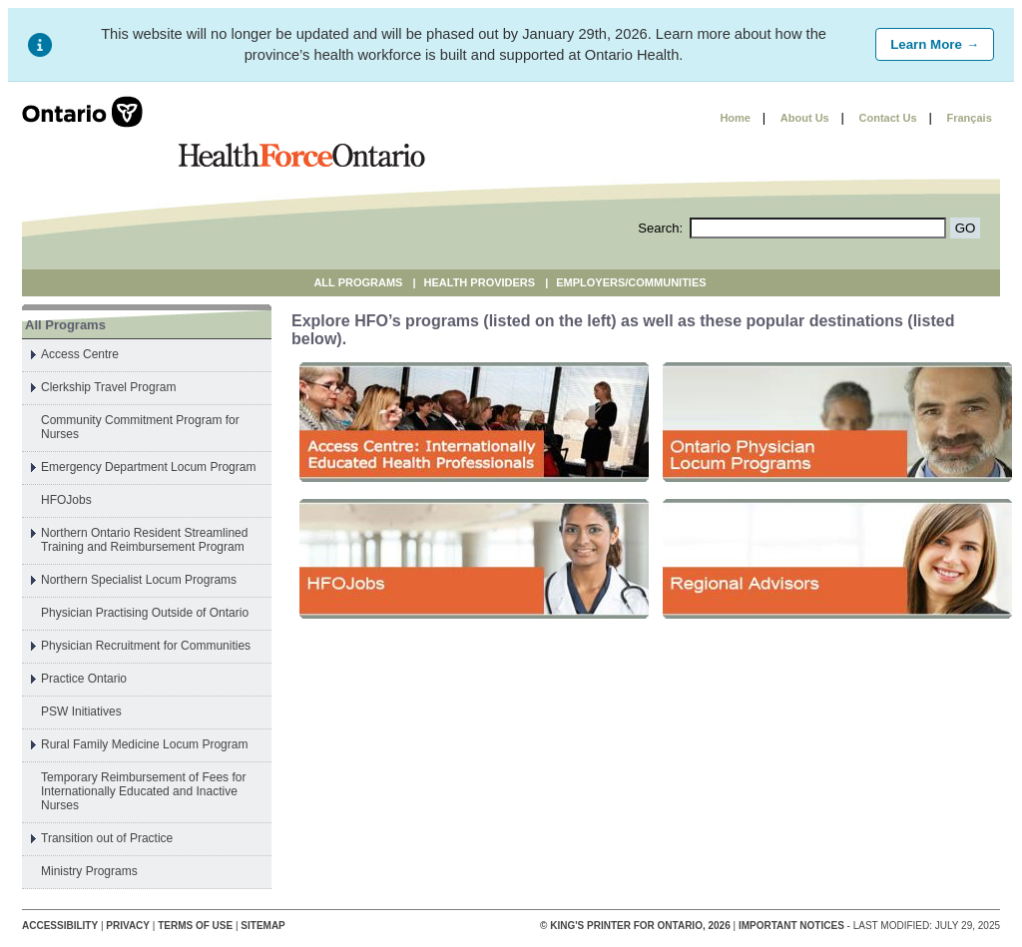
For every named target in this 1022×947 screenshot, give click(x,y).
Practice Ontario (84, 679)
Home (735, 118)
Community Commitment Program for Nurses (140, 427)
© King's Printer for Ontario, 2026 (636, 925)
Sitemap (262, 925)
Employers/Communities (631, 282)
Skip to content (657, 118)
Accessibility (60, 925)
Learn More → (934, 44)
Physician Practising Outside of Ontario (145, 613)
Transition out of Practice (107, 838)
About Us (804, 118)
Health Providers (480, 282)
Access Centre (80, 354)
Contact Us (888, 118)
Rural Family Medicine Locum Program (144, 744)
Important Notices (791, 925)
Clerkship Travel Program (108, 387)
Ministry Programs (89, 871)
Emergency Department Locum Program (148, 467)
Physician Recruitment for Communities (146, 646)
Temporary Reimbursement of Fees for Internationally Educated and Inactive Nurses (143, 791)
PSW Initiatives (81, 711)
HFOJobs (66, 500)
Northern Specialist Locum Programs (139, 580)
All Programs (357, 282)
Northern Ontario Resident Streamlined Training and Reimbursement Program (144, 540)
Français (969, 118)
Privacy (128, 925)
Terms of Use (195, 925)
